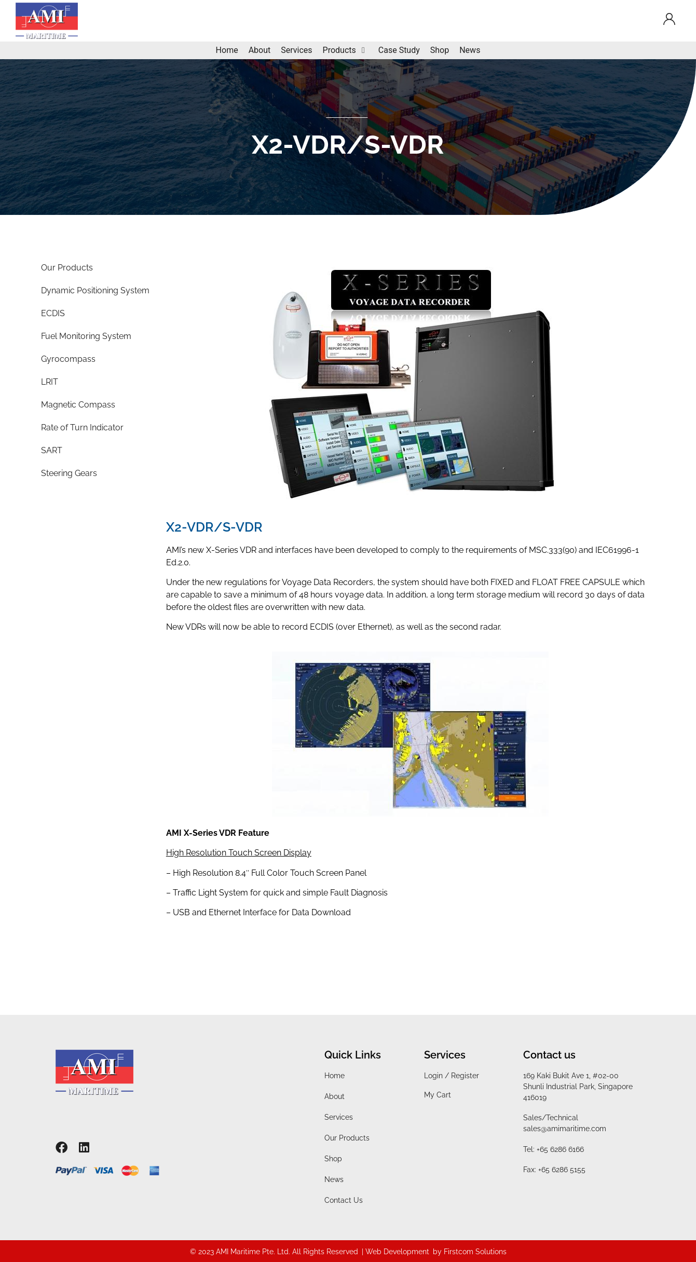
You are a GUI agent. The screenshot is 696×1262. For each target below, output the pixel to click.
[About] (259, 50)
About (334, 1096)
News (334, 1179)
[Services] (296, 50)
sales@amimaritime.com (564, 1128)
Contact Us (343, 1200)
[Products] (345, 50)
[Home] (227, 50)
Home (334, 1075)
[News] (469, 50)
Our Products (347, 1138)
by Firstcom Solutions (470, 1251)
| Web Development (395, 1251)
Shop (333, 1159)
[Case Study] (399, 50)
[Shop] (439, 50)
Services (338, 1117)
